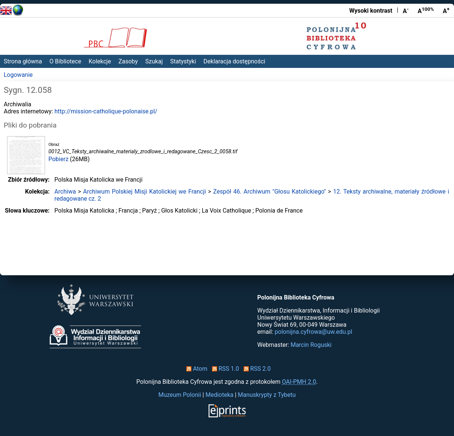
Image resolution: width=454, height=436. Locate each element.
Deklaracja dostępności (234, 61)
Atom (195, 368)
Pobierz (58, 159)
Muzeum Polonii (179, 394)
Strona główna (23, 61)
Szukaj (154, 61)
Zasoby (128, 61)
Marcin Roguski (311, 344)
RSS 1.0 (224, 368)
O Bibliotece (65, 61)
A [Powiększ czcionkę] (446, 10)
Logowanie (18, 74)
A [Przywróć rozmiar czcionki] (426, 10)
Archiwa (65, 191)
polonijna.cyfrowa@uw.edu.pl (313, 331)
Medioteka (220, 394)
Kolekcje (100, 61)
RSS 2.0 (256, 368)
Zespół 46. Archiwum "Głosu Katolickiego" (269, 191)
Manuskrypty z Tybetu (267, 394)
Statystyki (183, 61)
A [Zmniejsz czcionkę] (406, 10)
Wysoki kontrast (371, 10)
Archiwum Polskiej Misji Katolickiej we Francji (144, 191)
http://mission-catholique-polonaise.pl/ (105, 111)
